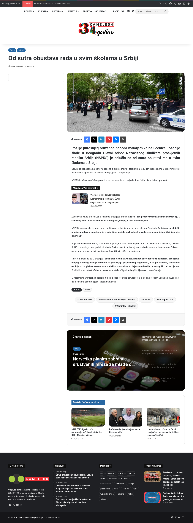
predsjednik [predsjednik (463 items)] (105, 489)
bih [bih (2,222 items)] (101, 473)
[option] (126, 360)
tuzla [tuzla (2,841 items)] (136, 489)
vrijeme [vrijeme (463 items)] (103, 499)
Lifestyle (72, 11)
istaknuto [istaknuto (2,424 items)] (131, 473)
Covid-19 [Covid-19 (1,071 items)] (110, 473)
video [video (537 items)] (130, 494)
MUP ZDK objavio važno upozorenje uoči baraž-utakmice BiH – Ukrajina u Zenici (86, 432)
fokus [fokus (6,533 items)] (120, 473)
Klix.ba (87, 290)
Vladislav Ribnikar (126, 306)
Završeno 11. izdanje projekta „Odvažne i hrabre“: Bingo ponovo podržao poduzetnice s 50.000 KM (173, 478)
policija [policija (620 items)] (131, 484)
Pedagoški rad (166, 299)
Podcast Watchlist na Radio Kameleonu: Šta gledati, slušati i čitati (173, 496)
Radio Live (118, 11)
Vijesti (42, 11)
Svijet (12, 50)
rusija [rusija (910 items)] (116, 489)
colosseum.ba (54, 517)
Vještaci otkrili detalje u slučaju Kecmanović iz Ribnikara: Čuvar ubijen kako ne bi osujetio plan (105, 199)
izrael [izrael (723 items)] (102, 479)
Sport (86, 11)
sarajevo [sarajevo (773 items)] (126, 489)
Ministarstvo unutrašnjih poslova (117, 299)
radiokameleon (17, 66)
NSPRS (147, 299)
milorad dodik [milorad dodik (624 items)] (105, 484)
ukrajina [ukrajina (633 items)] (121, 494)
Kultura (56, 11)
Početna (29, 11)
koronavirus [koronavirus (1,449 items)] (125, 479)
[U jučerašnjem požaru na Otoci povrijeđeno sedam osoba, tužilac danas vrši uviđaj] (163, 417)
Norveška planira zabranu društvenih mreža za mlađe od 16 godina (103, 361)
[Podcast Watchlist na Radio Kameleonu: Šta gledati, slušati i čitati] (152, 497)
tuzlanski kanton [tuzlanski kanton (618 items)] (107, 494)
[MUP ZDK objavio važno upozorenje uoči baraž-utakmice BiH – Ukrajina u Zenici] (88, 417)
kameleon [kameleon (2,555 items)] (113, 479)
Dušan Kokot (85, 299)
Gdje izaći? (101, 11)
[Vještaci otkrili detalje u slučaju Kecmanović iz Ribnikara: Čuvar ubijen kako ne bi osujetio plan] (80, 198)
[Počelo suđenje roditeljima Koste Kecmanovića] (125, 417)
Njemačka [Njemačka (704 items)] (120, 484)
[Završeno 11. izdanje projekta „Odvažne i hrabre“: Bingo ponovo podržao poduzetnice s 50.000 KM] (152, 476)
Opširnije (31, 499)
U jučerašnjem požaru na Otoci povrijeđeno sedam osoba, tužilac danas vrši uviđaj (163, 432)
